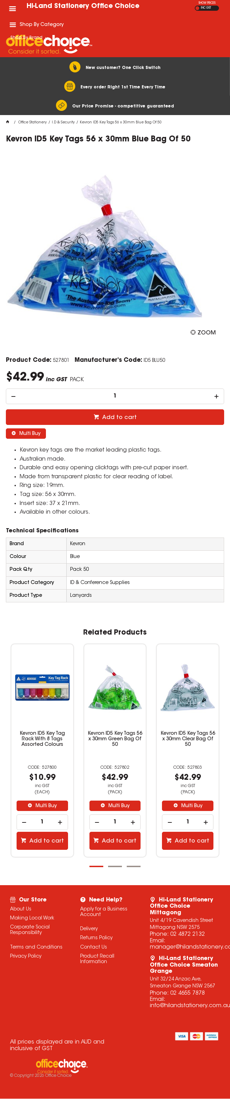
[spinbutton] (115, 396)
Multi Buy (29, 433)
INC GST (206, 8)
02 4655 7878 (187, 993)
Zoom (207, 333)
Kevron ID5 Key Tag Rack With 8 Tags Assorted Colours (42, 739)
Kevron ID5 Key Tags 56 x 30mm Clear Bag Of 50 (188, 739)
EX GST (197, 8)
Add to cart (119, 417)
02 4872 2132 (187, 934)
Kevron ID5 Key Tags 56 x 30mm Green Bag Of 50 (115, 739)
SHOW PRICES (207, 3)
